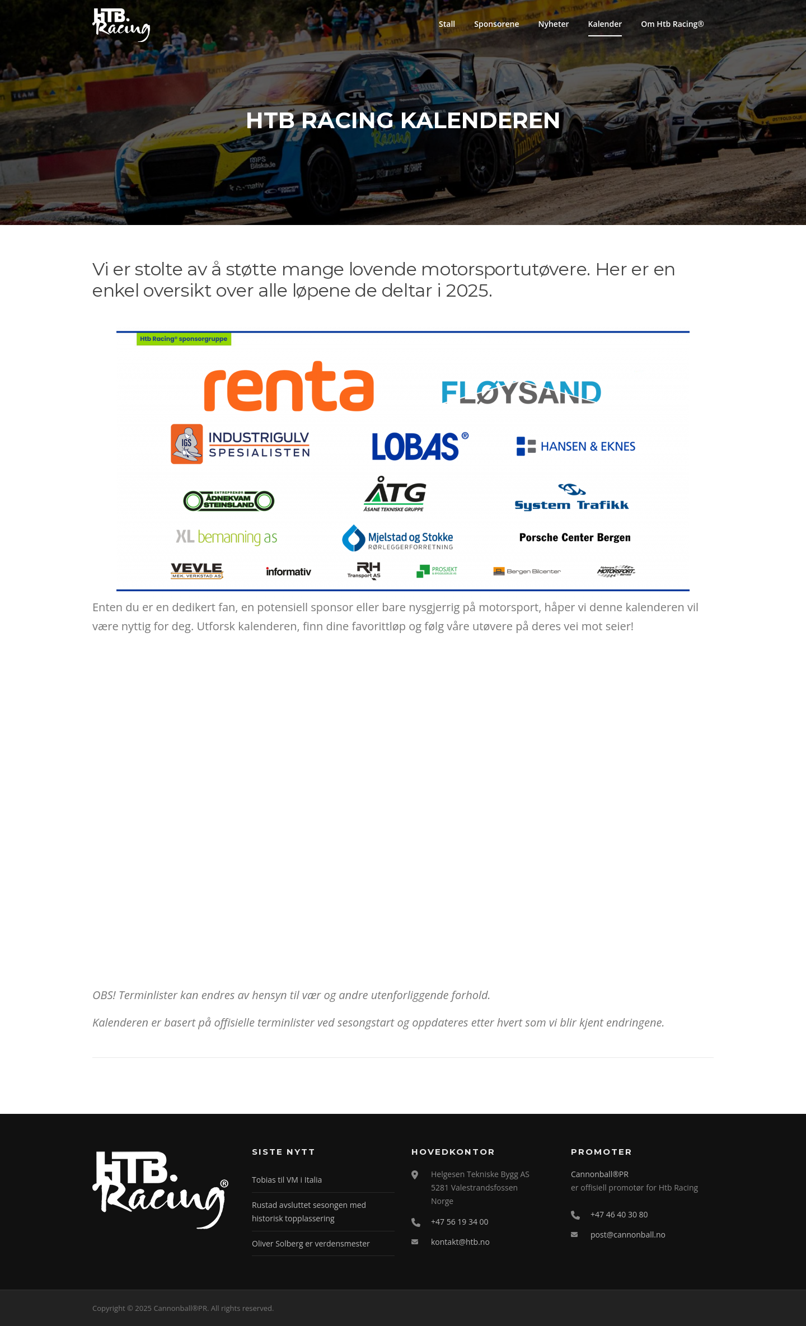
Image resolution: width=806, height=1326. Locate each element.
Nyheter (553, 23)
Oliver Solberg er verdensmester (311, 1243)
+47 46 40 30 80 (619, 1214)
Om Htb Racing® (672, 23)
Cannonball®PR (600, 1174)
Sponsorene (496, 23)
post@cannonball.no (628, 1234)
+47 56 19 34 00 (460, 1221)
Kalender (605, 23)
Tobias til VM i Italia (287, 1179)
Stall (447, 23)
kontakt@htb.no (460, 1241)
